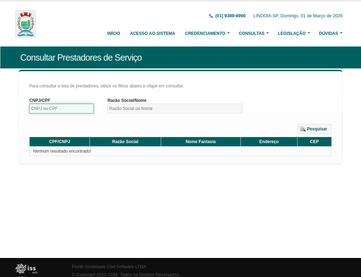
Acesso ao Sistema (152, 33)
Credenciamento (205, 33)
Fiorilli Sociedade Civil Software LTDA (109, 266)
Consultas (251, 33)
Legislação (292, 33)
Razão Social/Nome (127, 100)
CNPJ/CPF (39, 100)
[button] (315, 129)
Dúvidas (328, 33)
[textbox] (61, 108)
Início (113, 33)
